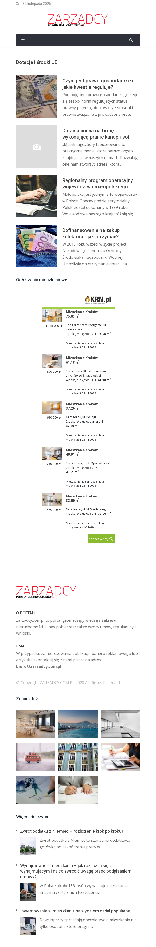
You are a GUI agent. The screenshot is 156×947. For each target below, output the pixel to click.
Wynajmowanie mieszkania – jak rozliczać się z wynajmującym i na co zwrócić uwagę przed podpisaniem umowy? (75, 871)
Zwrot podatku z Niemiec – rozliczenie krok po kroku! (71, 831)
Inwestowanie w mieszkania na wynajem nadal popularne (75, 910)
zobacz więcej (101, 539)
